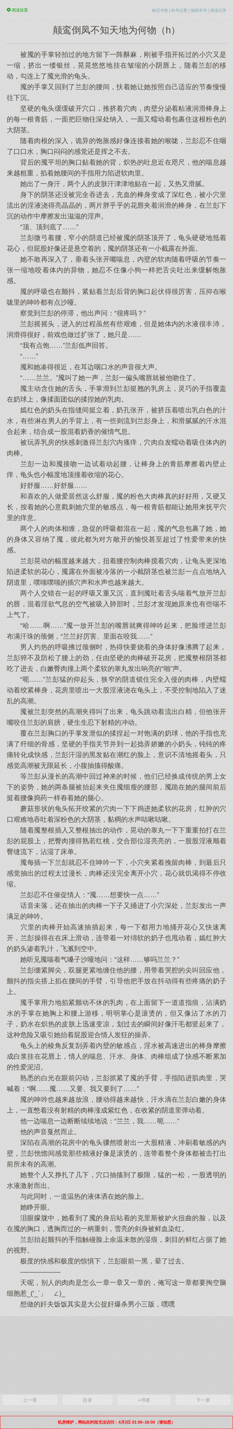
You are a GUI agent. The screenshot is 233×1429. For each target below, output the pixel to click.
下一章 (203, 1400)
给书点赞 (179, 10)
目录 (87, 1400)
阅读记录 (218, 10)
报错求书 (199, 10)
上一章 (30, 1400)
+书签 (144, 1400)
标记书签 (160, 10)
